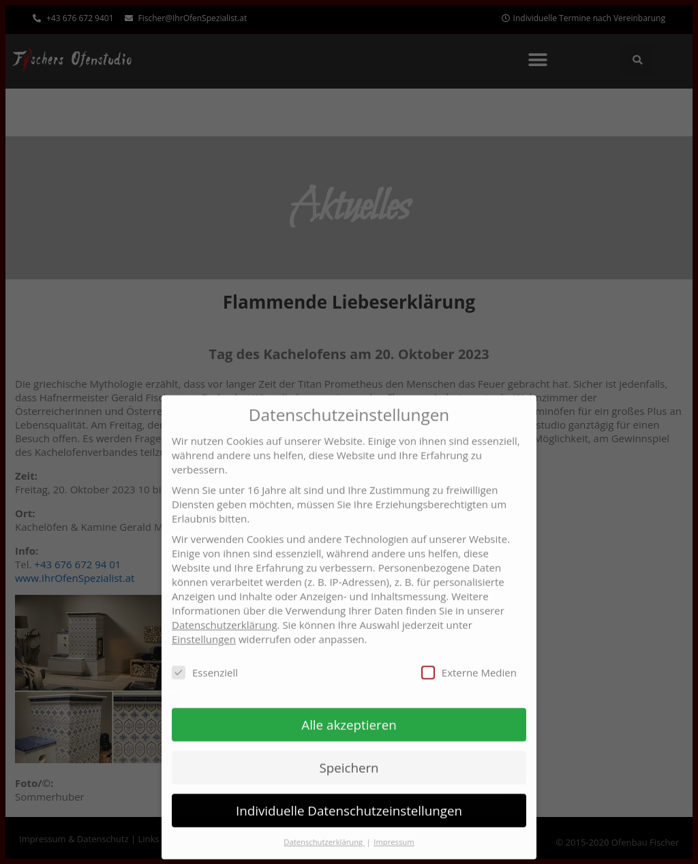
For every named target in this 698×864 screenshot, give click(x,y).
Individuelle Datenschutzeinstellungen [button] (349, 799)
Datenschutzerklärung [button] (324, 831)
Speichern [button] (348, 756)
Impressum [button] (394, 831)
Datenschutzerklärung (224, 614)
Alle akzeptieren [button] (348, 713)
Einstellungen (204, 628)
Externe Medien (469, 661)
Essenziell (205, 661)
